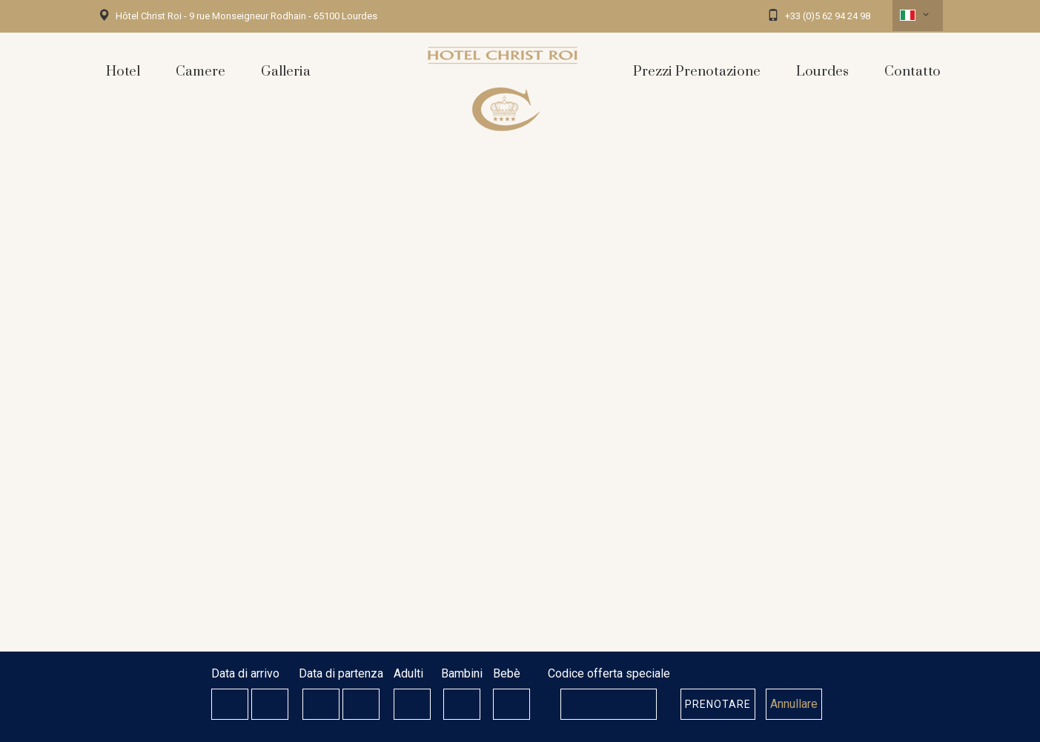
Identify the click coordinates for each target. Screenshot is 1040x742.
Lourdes (822, 71)
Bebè (506, 673)
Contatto (912, 71)
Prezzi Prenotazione (697, 71)
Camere (200, 71)
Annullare (794, 704)
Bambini (462, 673)
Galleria (286, 71)
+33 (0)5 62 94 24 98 (827, 15)
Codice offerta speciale (609, 673)
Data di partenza (341, 673)
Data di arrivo (245, 673)
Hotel (123, 71)
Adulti (408, 673)
